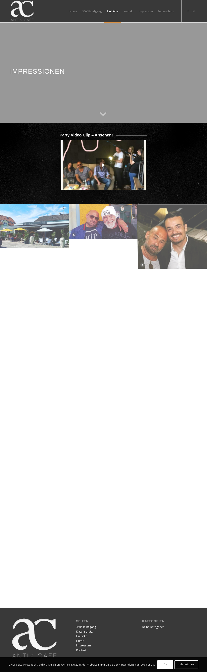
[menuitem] (73, 11)
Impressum (83, 645)
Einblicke (81, 636)
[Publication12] (22, 11)
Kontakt (81, 650)
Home (80, 641)
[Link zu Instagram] (194, 11)
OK (165, 664)
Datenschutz (84, 631)
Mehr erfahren (186, 664)
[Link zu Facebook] (188, 11)
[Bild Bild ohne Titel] (34, 230)
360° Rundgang (86, 627)
